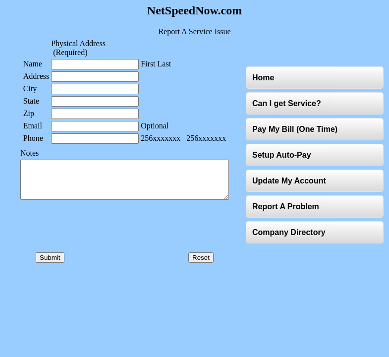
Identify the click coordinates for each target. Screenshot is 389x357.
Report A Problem (287, 210)
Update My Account (291, 184)
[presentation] (112, 238)
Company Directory (291, 236)
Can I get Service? (288, 107)
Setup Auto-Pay (283, 158)
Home (265, 81)
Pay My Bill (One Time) (296, 132)
